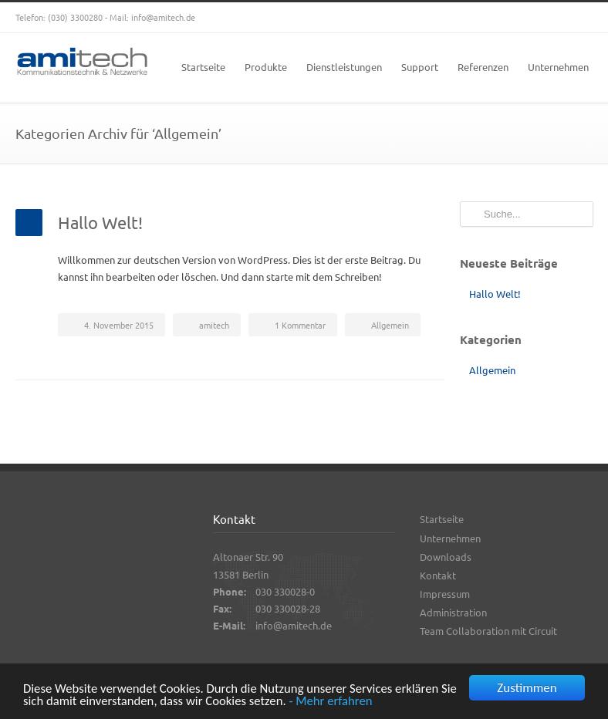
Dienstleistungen (344, 66)
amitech (214, 325)
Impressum (445, 593)
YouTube (546, 17)
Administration (453, 612)
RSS (577, 17)
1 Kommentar (300, 325)
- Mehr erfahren (354, 702)
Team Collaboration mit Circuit (488, 630)
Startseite (203, 66)
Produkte (266, 66)
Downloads (445, 556)
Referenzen (483, 66)
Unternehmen (558, 66)
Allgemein (390, 325)
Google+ (515, 17)
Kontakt (438, 575)
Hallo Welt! (100, 222)
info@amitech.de (163, 17)
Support (419, 66)
